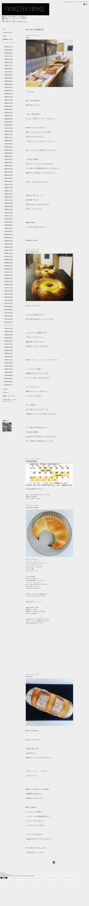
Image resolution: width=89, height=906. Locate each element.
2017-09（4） (9, 297)
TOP (4, 29)
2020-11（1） (9, 190)
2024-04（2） (9, 118)
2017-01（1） (9, 322)
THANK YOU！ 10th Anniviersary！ (9, 400)
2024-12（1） (9, 96)
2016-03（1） (9, 353)
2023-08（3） (9, 143)
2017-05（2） (9, 309)
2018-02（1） (9, 281)
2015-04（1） (9, 384)
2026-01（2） (9, 59)
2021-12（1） (9, 165)
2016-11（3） (9, 328)
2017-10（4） (9, 294)
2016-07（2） (9, 341)
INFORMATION (7, 32)
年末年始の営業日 (31, 461)
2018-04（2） (9, 275)
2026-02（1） (9, 56)
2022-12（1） (9, 150)
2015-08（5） (9, 375)
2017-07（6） (9, 303)
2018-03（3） (9, 278)
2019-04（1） (9, 237)
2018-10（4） (9, 256)
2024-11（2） (9, 100)
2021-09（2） (9, 168)
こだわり (5, 389)
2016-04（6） (9, 350)
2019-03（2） (9, 240)
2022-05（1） (9, 156)
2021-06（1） (9, 178)
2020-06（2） (9, 200)
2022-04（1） (9, 159)
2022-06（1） (9, 153)
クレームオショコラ (32, 252)
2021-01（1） (9, 184)
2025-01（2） (9, 93)
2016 (28, 38)
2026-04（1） (9, 50)
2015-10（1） (9, 369)
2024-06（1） (9, 112)
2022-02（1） (9, 162)
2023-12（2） (9, 131)
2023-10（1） (9, 137)
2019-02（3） (9, 244)
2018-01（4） (9, 284)
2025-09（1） (9, 68)
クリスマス (29, 677)
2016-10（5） (9, 331)
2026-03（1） (9, 53)
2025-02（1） (9, 90)
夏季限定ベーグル (8, 39)
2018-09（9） (9, 259)
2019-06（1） (9, 231)
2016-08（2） (9, 337)
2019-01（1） (9, 247)
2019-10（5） (9, 219)
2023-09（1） (9, 140)
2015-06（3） (9, 381)
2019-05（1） (9, 234)
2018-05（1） (9, 272)
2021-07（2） (9, 175)
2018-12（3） (9, 250)
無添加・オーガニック (9, 396)
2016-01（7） (9, 359)
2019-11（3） (9, 215)
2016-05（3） (9, 347)
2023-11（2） (9, 134)
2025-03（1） (9, 87)
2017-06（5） (9, 306)
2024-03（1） (9, 122)
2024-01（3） (9, 128)
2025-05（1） (9, 81)
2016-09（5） (9, 334)
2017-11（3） (9, 291)
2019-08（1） (9, 225)
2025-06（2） (9, 78)
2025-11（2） (9, 65)
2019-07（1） (9, 228)
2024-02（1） (9, 125)
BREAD (5, 36)
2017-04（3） (9, 312)
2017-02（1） (9, 319)
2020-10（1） (9, 194)
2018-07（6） (9, 265)
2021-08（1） (9, 172)
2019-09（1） (9, 222)
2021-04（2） (9, 181)
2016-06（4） (9, 344)
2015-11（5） (9, 366)
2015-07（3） (9, 378)
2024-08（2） (9, 109)
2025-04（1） (9, 84)
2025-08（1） (9, 71)
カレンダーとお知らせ (9, 43)
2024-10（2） (9, 103)
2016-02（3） (9, 356)
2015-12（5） (9, 363)
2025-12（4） (9, 62)
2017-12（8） (9, 287)
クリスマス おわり (32, 507)
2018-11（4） (9, 253)
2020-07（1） (9, 197)
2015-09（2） (9, 372)
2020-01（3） (9, 209)
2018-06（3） (9, 269)
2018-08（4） (9, 262)
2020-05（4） (9, 203)
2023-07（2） (9, 147)
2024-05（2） (9, 115)
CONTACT (6, 392)
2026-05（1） (9, 46)
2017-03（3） (9, 316)
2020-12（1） (9, 187)
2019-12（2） (9, 212)
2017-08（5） (9, 300)
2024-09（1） (9, 106)
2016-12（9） (9, 325)
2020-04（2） (9, 206)
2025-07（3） (9, 75)
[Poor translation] (5, 877)
